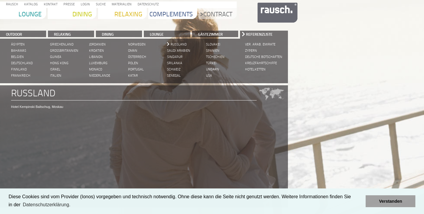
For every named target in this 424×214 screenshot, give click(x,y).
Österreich (137, 57)
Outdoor (14, 34)
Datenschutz (147, 4)
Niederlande (99, 76)
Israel (55, 69)
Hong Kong (59, 63)
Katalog (30, 4)
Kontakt (49, 4)
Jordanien (97, 44)
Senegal (174, 76)
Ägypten (18, 44)
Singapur (175, 57)
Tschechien (215, 57)
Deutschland (22, 63)
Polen (133, 63)
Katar (133, 76)
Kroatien (96, 51)
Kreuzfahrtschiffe (261, 63)
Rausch (11, 4)
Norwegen (137, 44)
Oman (132, 51)
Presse (68, 4)
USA (209, 76)
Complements (171, 15)
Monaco (95, 69)
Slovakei (213, 44)
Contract (216, 15)
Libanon (96, 57)
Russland (179, 44)
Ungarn (212, 69)
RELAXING (62, 34)
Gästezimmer (210, 34)
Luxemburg (98, 63)
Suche (100, 4)
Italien (55, 76)
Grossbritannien (64, 51)
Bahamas (18, 51)
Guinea (55, 57)
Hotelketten (255, 69)
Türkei (211, 63)
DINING (108, 34)
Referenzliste (259, 34)
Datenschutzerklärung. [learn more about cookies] (46, 204)
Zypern (251, 51)
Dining (82, 15)
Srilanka (174, 63)
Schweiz (173, 69)
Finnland (19, 69)
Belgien (17, 57)
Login (84, 4)
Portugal (136, 69)
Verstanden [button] (390, 201)
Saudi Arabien (178, 51)
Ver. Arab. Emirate (260, 44)
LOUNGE (156, 34)
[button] (360, 201)
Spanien (212, 51)
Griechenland (62, 44)
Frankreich (20, 76)
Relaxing (128, 15)
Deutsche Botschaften (263, 57)
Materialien (121, 4)
